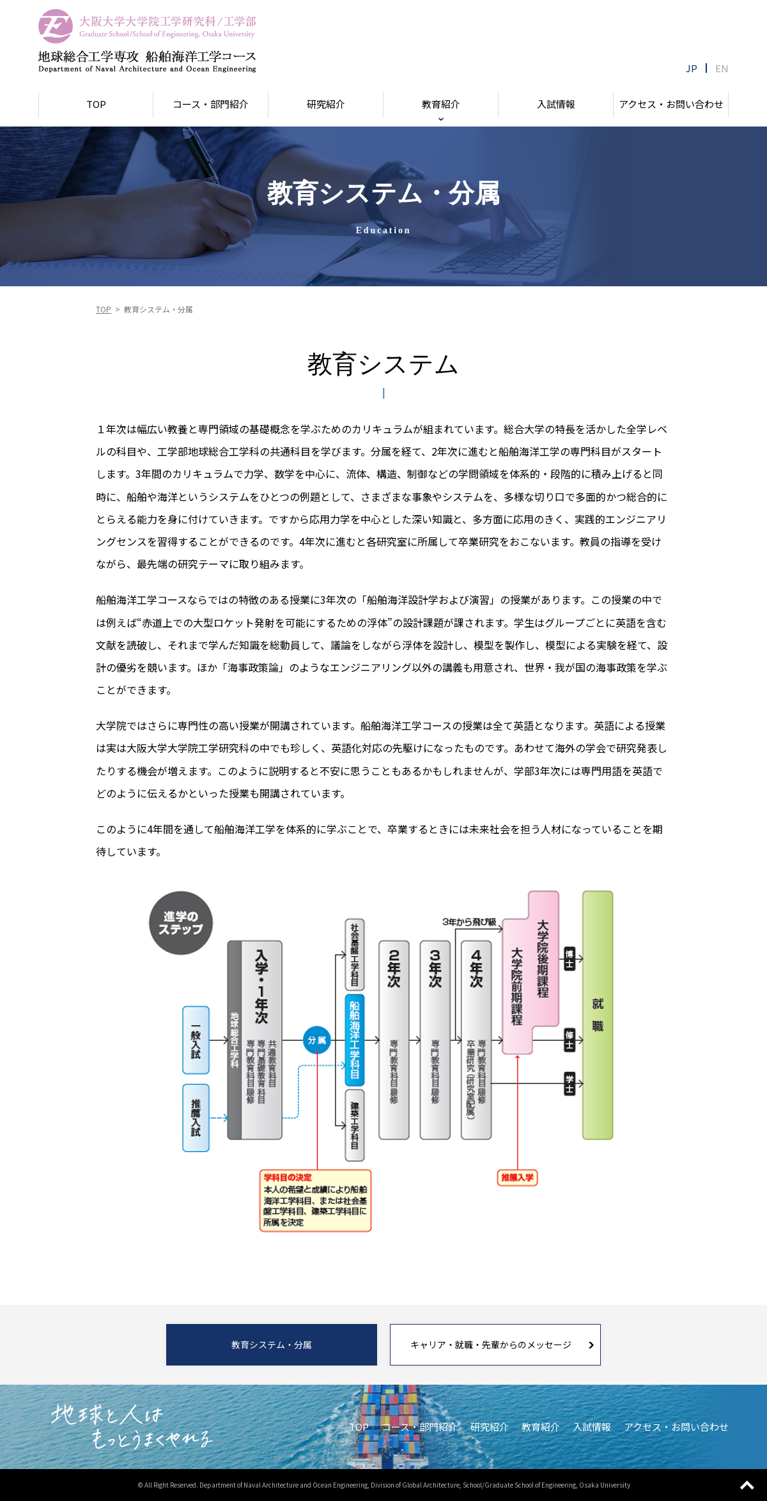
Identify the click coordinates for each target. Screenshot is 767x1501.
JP (692, 68)
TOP (96, 103)
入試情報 (556, 103)
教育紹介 (441, 103)
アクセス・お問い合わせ (671, 103)
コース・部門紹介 (211, 103)
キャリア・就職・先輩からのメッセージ (490, 1344)
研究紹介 (326, 103)
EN (722, 68)
